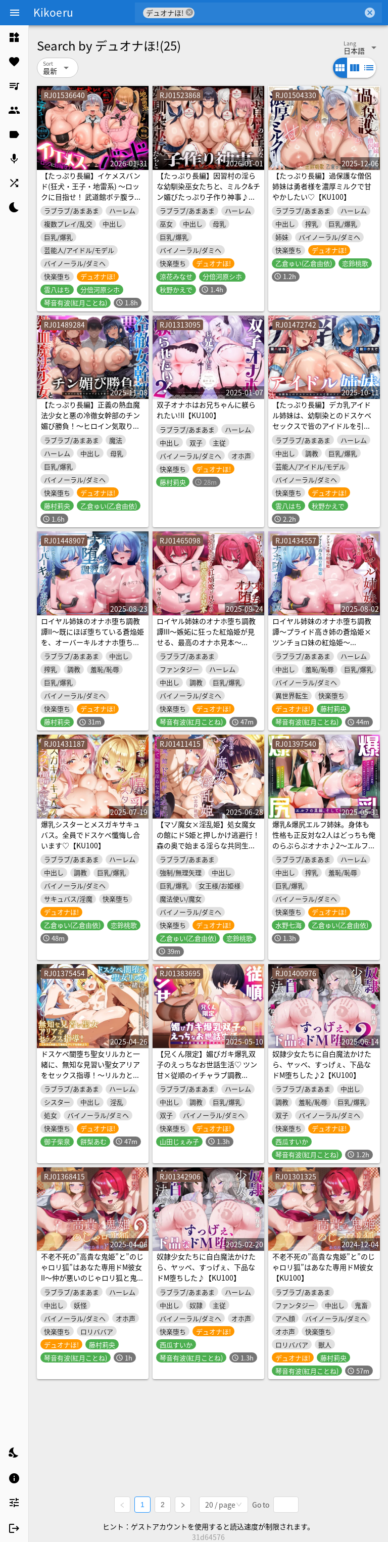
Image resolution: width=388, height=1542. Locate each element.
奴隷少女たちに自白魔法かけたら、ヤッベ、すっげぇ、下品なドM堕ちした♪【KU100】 (206, 1267)
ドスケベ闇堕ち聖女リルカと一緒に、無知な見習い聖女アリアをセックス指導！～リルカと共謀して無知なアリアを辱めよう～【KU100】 (90, 1075)
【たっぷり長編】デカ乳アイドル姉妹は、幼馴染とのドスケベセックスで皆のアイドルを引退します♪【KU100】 (321, 420)
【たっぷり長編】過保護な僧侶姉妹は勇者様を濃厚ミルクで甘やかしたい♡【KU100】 (321, 186)
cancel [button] (189, 12)
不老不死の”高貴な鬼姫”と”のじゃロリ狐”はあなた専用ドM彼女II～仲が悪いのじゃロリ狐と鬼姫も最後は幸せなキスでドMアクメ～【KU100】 (92, 1277)
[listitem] (14, 37)
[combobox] (279, 13)
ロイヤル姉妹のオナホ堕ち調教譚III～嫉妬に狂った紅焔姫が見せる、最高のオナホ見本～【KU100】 (206, 637)
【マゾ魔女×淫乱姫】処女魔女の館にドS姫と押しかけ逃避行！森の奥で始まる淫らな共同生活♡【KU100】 (208, 840)
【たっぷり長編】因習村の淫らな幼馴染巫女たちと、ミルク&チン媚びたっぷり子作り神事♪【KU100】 (208, 191)
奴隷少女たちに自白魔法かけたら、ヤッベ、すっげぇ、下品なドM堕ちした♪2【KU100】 (321, 1064)
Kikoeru (53, 12)
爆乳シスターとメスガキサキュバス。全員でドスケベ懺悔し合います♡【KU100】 (90, 834)
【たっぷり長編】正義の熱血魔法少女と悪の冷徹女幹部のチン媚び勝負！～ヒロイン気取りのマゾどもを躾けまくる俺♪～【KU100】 (90, 425)
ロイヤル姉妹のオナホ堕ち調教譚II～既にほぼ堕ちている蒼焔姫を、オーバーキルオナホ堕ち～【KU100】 (92, 637)
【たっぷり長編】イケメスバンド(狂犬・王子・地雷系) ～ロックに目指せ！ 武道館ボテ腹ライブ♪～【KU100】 (91, 191)
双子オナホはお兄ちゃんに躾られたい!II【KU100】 (206, 409)
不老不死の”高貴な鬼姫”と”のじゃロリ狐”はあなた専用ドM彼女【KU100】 (323, 1267)
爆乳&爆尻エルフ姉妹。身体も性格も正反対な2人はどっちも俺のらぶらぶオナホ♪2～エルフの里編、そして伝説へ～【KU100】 (323, 845)
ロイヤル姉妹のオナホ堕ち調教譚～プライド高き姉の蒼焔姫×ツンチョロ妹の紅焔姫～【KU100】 (321, 637)
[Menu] (14, 12)
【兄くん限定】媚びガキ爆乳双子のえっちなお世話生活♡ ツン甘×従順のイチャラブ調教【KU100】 (207, 1070)
